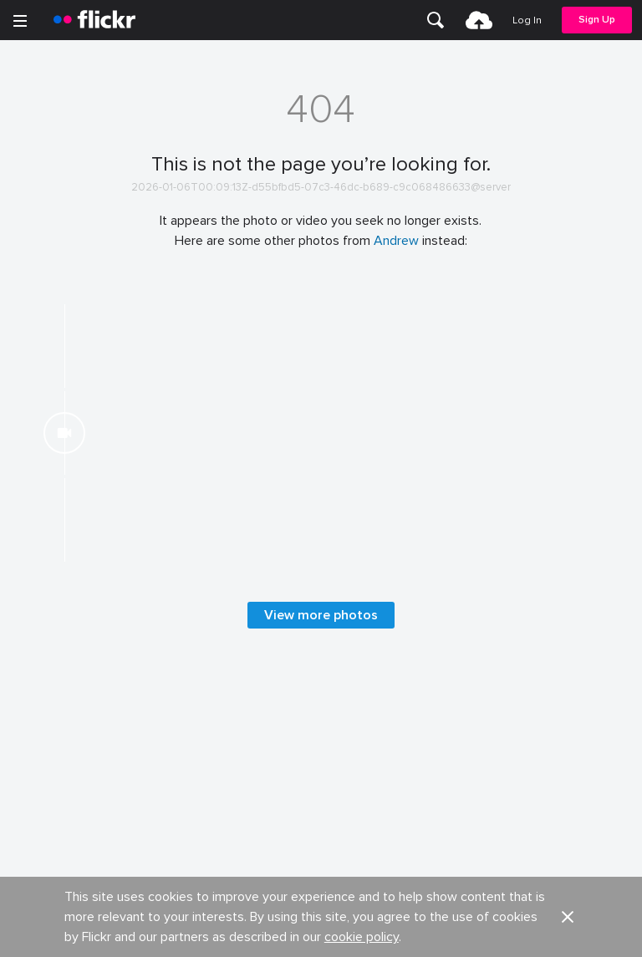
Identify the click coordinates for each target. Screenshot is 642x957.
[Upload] (479, 20)
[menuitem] (435, 20)
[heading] (94, 20)
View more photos (321, 901)
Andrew (396, 240)
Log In (527, 20)
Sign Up (596, 19)
